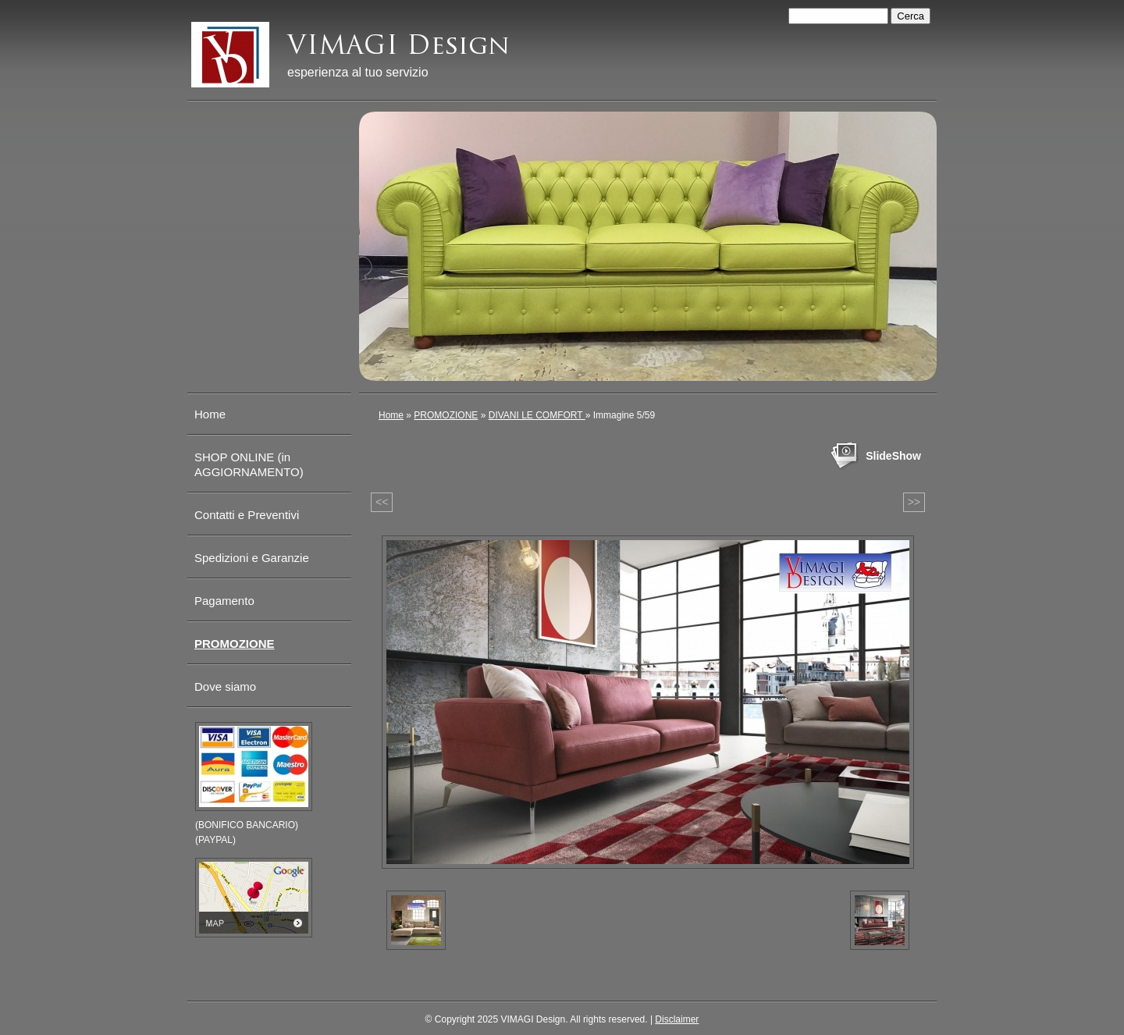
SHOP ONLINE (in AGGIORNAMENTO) (249, 464)
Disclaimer (677, 1019)
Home (391, 415)
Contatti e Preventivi (246, 514)
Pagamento (224, 600)
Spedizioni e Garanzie (251, 557)
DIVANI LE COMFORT (537, 415)
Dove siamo (225, 686)
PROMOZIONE (446, 415)
